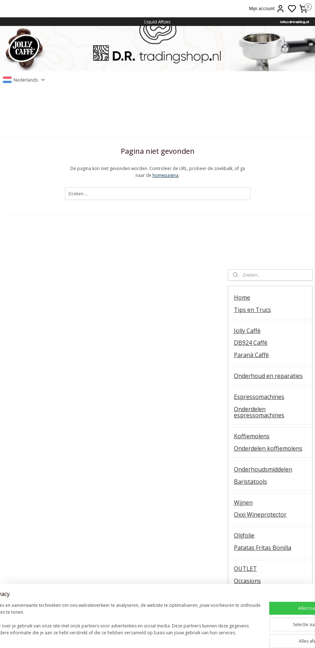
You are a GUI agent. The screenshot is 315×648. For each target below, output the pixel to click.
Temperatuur (52, 517)
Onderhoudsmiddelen (263, 294)
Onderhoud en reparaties (268, 201)
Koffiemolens (252, 261)
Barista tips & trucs (157, 500)
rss (208, 635)
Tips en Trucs (252, 134)
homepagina (120, 176)
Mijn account (267, 8)
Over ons (262, 500)
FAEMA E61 (157, 508)
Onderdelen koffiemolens (268, 273)
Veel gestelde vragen (262, 448)
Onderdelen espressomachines (259, 237)
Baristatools (250, 306)
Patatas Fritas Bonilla (262, 373)
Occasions (247, 405)
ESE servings (157, 517)
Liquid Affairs (263, 541)
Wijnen (243, 327)
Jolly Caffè (247, 155)
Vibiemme (52, 549)
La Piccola (157, 525)
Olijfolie (244, 360)
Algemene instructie (53, 500)
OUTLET (245, 393)
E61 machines (52, 541)
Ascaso (157, 541)
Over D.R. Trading (257, 435)
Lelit (157, 533)
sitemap (193, 635)
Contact (244, 423)
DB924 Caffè (250, 167)
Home (242, 122)
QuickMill (52, 525)
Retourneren (262, 533)
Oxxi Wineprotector (260, 339)
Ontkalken (52, 508)
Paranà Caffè (251, 179)
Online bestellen (262, 517)
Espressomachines (259, 222)
